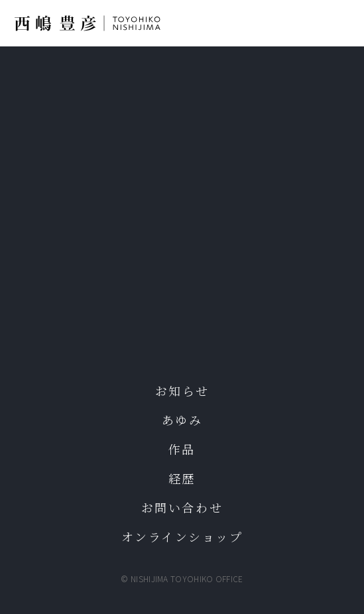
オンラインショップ (182, 536)
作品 (182, 449)
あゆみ (182, 419)
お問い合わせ (182, 507)
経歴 (182, 478)
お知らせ (182, 390)
